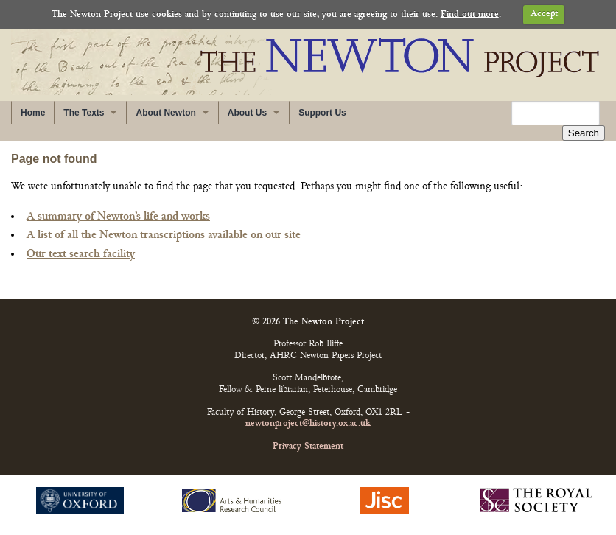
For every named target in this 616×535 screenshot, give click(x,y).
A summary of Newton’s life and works (118, 217)
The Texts (83, 113)
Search (583, 133)
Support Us (322, 113)
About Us (247, 113)
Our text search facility (81, 254)
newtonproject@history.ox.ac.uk (308, 424)
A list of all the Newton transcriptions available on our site (164, 235)
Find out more (470, 14)
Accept (544, 14)
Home (33, 113)
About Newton (165, 113)
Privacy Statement (308, 447)
